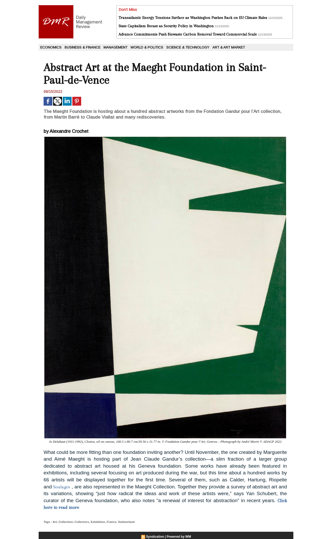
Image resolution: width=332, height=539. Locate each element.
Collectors (81, 521)
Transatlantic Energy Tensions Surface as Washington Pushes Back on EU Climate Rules (193, 17)
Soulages (61, 486)
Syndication (155, 536)
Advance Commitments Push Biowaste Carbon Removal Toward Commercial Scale (188, 34)
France (109, 521)
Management (115, 47)
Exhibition (96, 521)
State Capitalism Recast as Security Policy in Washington (166, 26)
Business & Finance (82, 47)
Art (54, 521)
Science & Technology (187, 47)
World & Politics (146, 47)
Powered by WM (179, 536)
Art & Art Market (228, 47)
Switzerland (123, 521)
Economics (50, 47)
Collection (65, 521)
